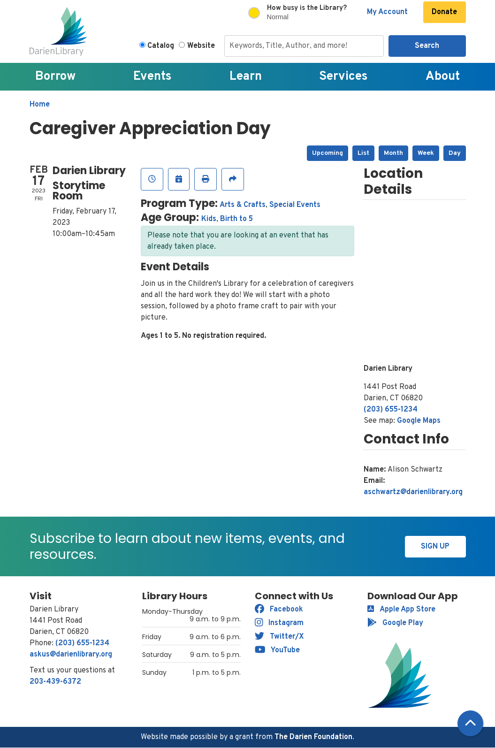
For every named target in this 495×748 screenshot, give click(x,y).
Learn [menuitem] (245, 76)
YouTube (277, 650)
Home (40, 104)
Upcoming (327, 153)
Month (393, 153)
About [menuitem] (443, 76)
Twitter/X (279, 636)
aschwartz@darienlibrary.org (413, 492)
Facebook (279, 609)
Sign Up (435, 546)
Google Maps (419, 421)
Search (427, 46)
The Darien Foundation (313, 737)
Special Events (294, 205)
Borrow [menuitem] (55, 76)
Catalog (160, 46)
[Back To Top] (470, 723)
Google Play (395, 623)
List (363, 153)
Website (201, 46)
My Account (387, 12)
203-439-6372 (55, 682)
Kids (208, 219)
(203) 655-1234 (391, 409)
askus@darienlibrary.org (71, 654)
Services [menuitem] (343, 76)
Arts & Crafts (243, 205)
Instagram (279, 623)
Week (426, 153)
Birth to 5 (236, 219)
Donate (444, 12)
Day (455, 153)
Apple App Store (401, 609)
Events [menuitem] (152, 76)
